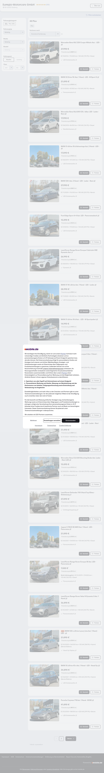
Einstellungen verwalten (52, 420)
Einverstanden (71, 420)
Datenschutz (51, 425)
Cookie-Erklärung (65, 425)
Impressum (38, 425)
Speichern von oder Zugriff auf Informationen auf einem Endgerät (48, 381)
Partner (63, 354)
